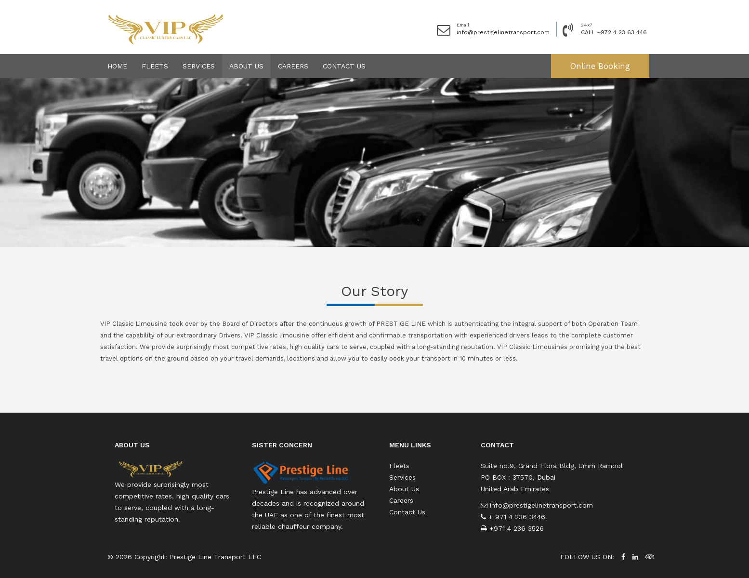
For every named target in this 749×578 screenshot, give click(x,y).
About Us (246, 66)
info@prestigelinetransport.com (503, 32)
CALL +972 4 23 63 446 (614, 32)
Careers (293, 66)
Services (199, 66)
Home (117, 66)
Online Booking (600, 66)
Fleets (155, 66)
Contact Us (344, 66)
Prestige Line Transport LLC (215, 557)
